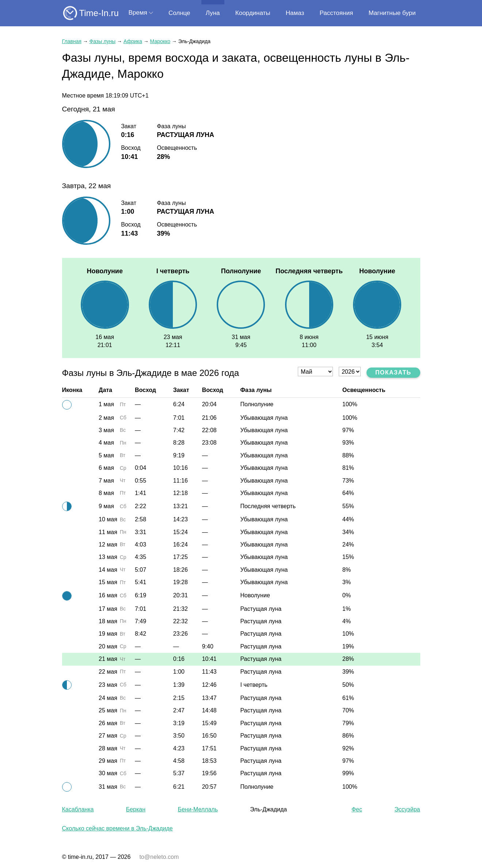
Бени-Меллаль (198, 809)
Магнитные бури (391, 12)
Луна (213, 12)
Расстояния (336, 12)
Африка (133, 41)
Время (138, 12)
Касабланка (78, 809)
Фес (357, 809)
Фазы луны (103, 41)
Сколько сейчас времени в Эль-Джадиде (117, 828)
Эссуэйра (407, 809)
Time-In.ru (99, 13)
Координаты (252, 12)
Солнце (179, 12)
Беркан (135, 809)
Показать (393, 372)
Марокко (160, 41)
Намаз (295, 12)
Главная (71, 41)
